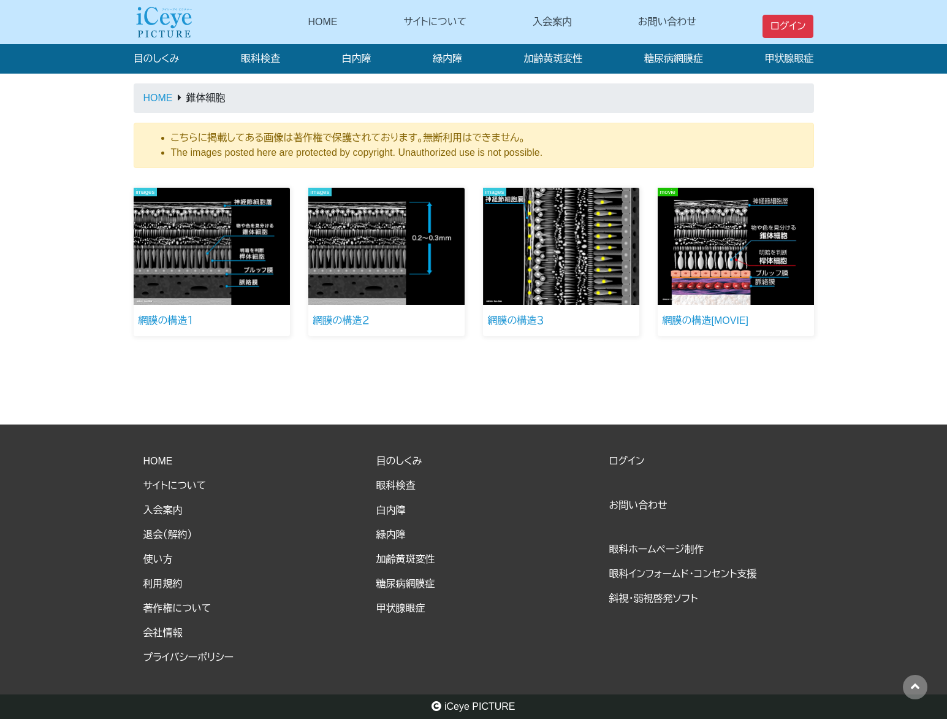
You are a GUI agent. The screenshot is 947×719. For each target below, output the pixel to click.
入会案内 (552, 22)
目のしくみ (157, 58)
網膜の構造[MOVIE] (705, 320)
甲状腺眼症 (788, 58)
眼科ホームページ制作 (656, 549)
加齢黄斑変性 (552, 58)
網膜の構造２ (341, 320)
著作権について (177, 608)
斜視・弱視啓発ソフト (653, 598)
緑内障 (447, 58)
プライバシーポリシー (188, 657)
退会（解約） (167, 534)
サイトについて (434, 22)
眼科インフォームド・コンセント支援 (683, 574)
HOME (323, 22)
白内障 (356, 58)
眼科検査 (260, 58)
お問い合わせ (667, 22)
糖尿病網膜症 (673, 58)
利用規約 (163, 584)
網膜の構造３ (516, 320)
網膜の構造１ (166, 320)
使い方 (158, 559)
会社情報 (163, 633)
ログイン (788, 26)
